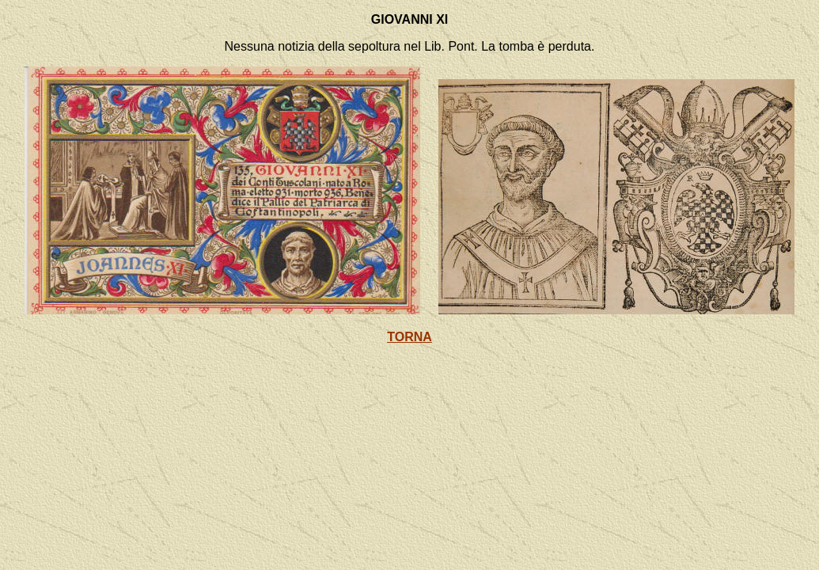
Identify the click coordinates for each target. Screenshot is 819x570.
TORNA (409, 337)
